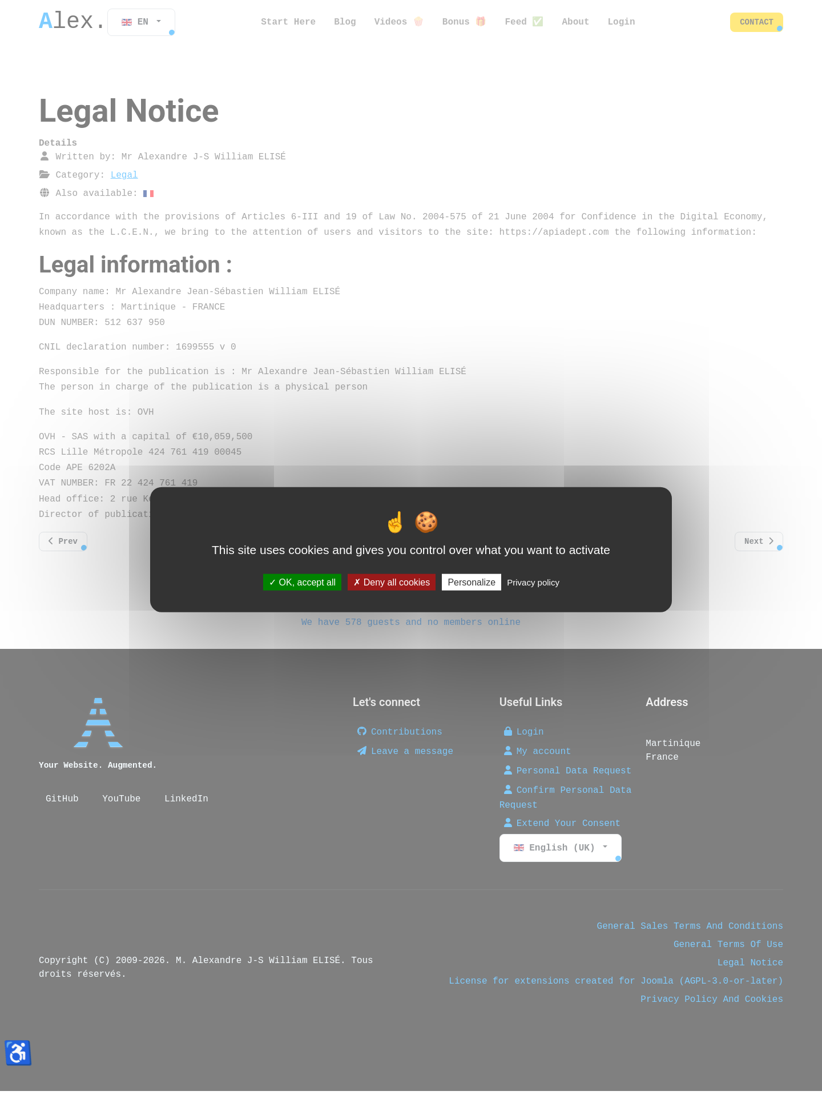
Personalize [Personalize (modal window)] (471, 582)
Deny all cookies (391, 582)
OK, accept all (302, 582)
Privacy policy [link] (533, 582)
